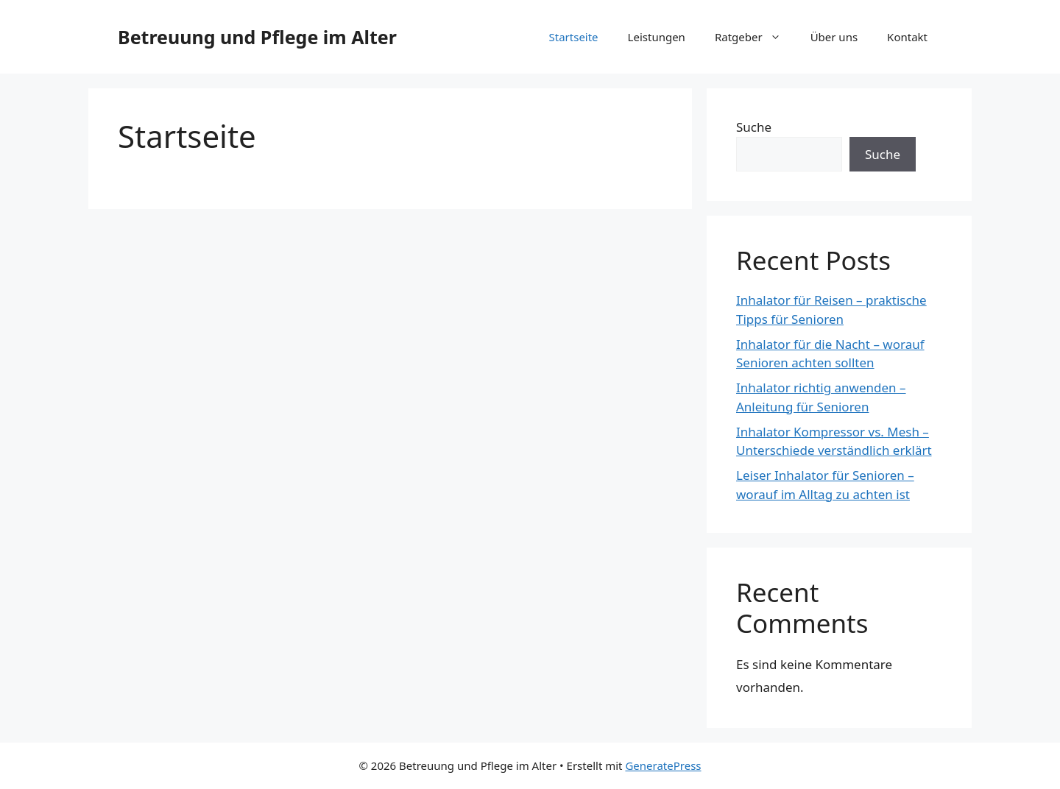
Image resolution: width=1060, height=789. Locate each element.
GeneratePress (663, 765)
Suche (753, 126)
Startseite (573, 36)
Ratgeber (755, 37)
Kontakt (907, 36)
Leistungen (656, 36)
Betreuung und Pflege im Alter (257, 36)
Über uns (834, 36)
